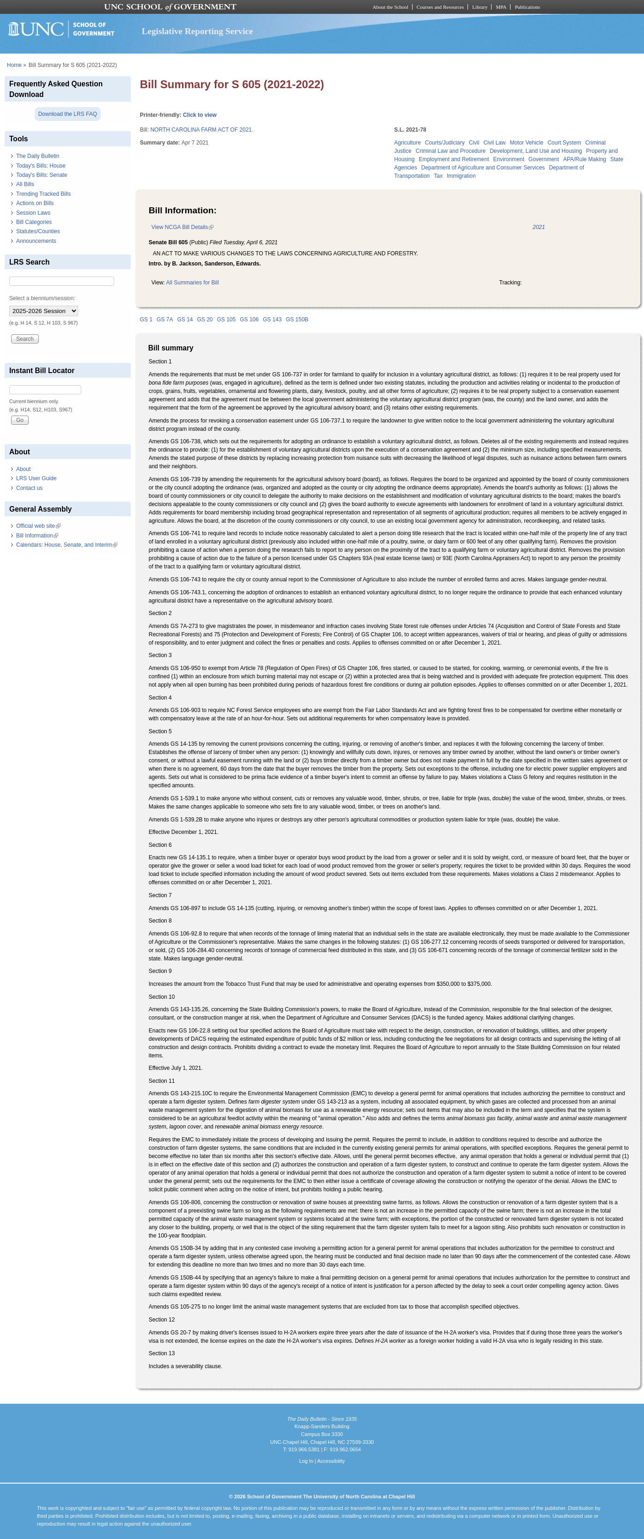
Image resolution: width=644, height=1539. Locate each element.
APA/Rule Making (584, 159)
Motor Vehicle (526, 142)
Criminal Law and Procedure (451, 151)
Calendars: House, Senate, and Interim (66, 545)
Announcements (36, 241)
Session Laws (33, 213)
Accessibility (331, 1461)
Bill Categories (34, 222)
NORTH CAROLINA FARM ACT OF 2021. (201, 130)
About (23, 469)
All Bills (25, 184)
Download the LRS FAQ (67, 114)
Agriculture (407, 142)
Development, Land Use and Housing (536, 151)
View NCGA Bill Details (182, 227)
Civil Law (494, 142)
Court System (564, 142)
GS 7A (165, 319)
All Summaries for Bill (192, 282)
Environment (508, 159)
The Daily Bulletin (37, 156)
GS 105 (226, 319)
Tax (438, 176)
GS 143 (272, 319)
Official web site (38, 526)
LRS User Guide (36, 478)
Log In (306, 1461)
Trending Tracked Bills (43, 194)
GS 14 (185, 319)
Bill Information (37, 535)
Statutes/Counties (38, 231)
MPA (501, 7)
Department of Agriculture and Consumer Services (483, 167)
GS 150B (297, 319)
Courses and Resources (440, 7)
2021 (539, 227)
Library (479, 7)
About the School (390, 7)
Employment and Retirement (454, 159)
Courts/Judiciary (445, 142)
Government (544, 159)
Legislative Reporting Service (197, 31)
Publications (527, 7)
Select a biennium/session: (42, 298)
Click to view (200, 115)
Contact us (29, 488)
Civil (474, 142)
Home (14, 65)
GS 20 (205, 319)
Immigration (461, 176)
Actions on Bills (35, 203)
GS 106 (249, 319)
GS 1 (146, 319)
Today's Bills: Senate (41, 175)
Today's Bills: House (41, 166)
